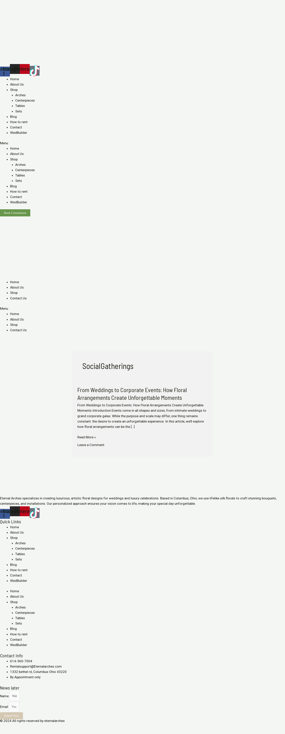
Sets (18, 111)
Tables (20, 106)
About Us (17, 84)
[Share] (13, 726)
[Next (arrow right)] (13, 732)
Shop (14, 90)
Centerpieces (25, 100)
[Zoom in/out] (30, 726)
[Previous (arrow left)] (4, 732)
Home (14, 79)
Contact (16, 127)
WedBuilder (18, 133)
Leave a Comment (90, 445)
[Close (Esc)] (4, 726)
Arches (20, 95)
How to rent (19, 122)
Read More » (86, 437)
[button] (142, 143)
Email (4, 707)
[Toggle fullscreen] (21, 726)
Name (5, 696)
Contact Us (18, 298)
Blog (13, 117)
